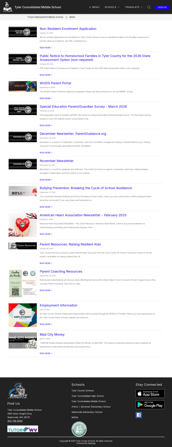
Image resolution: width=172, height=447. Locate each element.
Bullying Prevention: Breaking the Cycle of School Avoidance (86, 188)
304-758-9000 (15, 421)
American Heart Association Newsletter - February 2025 (83, 215)
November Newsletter (57, 161)
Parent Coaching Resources (61, 271)
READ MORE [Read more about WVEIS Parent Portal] (46, 98)
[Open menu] (94, 7)
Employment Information (58, 305)
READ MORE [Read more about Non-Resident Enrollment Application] (46, 48)
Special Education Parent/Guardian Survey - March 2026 (83, 106)
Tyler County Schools (82, 390)
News (72, 17)
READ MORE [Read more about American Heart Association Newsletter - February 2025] (46, 234)
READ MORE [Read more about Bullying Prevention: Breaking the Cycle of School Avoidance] (46, 207)
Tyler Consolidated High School (87, 396)
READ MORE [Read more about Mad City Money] (46, 353)
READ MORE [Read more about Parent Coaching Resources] (46, 290)
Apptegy (92, 443)
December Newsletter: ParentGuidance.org (73, 134)
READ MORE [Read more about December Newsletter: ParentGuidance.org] (46, 152)
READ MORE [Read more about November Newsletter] (46, 180)
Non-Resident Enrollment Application (68, 29)
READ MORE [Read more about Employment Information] (46, 324)
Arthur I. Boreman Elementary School (90, 406)
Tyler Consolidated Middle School (45, 17)
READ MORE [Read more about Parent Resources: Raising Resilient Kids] (46, 263)
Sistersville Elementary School (86, 412)
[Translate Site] (133, 7)
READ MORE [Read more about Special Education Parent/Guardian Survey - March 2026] (46, 125)
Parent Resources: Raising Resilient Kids (70, 244)
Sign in (162, 7)
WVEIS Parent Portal (55, 83)
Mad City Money (52, 334)
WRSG (74, 417)
